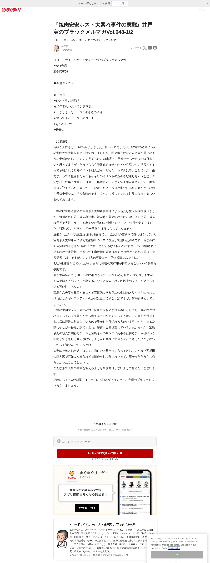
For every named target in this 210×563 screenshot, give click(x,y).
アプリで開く (120, 3)
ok (177, 559)
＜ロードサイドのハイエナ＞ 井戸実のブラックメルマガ (86, 40)
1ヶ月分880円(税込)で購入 (105, 453)
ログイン (201, 10)
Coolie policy (174, 552)
